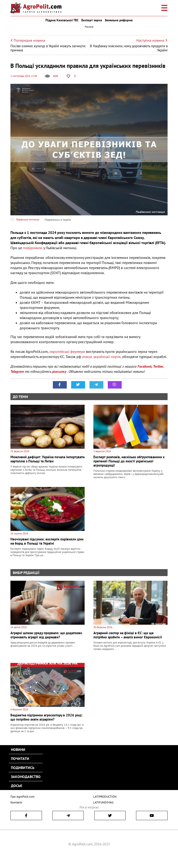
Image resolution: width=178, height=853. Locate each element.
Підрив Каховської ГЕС (62, 20)
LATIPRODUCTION (105, 797)
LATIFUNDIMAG (103, 802)
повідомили (33, 247)
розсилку (59, 371)
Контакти (16, 802)
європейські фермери (67, 351)
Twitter (158, 366)
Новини (18, 749)
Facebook (144, 366)
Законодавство (26, 776)
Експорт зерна (91, 20)
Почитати (20, 758)
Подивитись (22, 767)
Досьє (16, 785)
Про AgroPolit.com (22, 797)
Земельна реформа (119, 20)
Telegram (17, 371)
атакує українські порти (101, 356)
